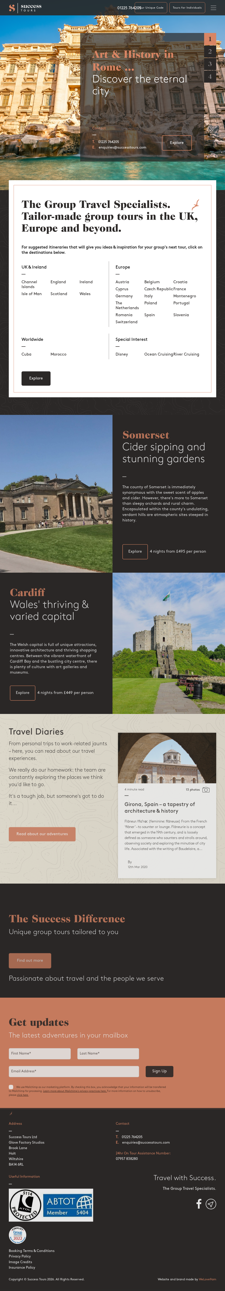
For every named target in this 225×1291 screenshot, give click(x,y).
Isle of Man (32, 294)
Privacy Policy (20, 1244)
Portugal (181, 303)
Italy (148, 296)
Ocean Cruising (158, 354)
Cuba (26, 354)
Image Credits (20, 1249)
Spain (149, 315)
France (179, 289)
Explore (177, 143)
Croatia (180, 282)
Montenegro (184, 296)
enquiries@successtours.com (122, 147)
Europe (123, 267)
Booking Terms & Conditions (31, 1238)
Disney (122, 354)
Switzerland (127, 322)
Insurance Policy (22, 1255)
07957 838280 (127, 1146)
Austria (122, 282)
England (58, 282)
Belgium (152, 282)
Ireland (86, 282)
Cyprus (122, 289)
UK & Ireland (34, 267)
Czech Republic (158, 289)
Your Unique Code (151, 8)
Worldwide (32, 340)
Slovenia (181, 315)
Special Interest (131, 340)
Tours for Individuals (187, 8)
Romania (124, 315)
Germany (124, 296)
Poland (150, 303)
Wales (85, 294)
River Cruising (186, 354)
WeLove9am (207, 1266)
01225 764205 (129, 8)
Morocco (58, 354)
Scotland (59, 294)
